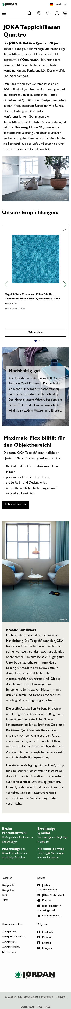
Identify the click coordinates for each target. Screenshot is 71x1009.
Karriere (9, 952)
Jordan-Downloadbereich (47, 887)
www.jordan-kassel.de (13, 937)
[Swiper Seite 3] (43, 340)
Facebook (45, 932)
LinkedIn (44, 943)
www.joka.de (9, 932)
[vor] (65, 284)
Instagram (45, 948)
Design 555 (8, 890)
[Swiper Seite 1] (35, 341)
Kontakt (44, 900)
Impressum (47, 997)
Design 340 (8, 885)
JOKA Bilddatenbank (51, 895)
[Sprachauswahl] (59, 4)
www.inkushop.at (11, 947)
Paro (4, 895)
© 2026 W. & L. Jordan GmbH (21, 997)
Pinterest (44, 937)
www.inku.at (8, 942)
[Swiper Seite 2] (39, 340)
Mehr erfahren (35, 332)
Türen (5, 900)
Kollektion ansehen (15, 504)
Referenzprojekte (49, 915)
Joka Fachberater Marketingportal (49, 908)
